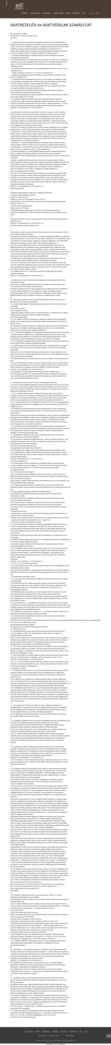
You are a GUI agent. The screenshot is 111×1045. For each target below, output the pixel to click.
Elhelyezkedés (35, 13)
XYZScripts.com (61, 1044)
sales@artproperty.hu (53, 1035)
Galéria (68, 13)
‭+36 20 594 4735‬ (42, 1035)
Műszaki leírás (58, 13)
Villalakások (46, 13)
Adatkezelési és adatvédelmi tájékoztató (66, 1040)
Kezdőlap (24, 13)
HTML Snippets (49, 1044)
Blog (83, 13)
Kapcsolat (76, 13)
